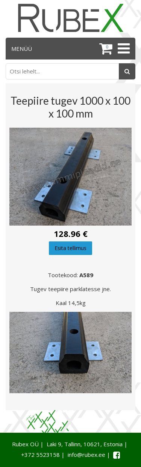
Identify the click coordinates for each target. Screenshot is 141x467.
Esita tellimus (70, 248)
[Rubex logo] (70, 18)
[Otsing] (127, 71)
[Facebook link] (116, 455)
